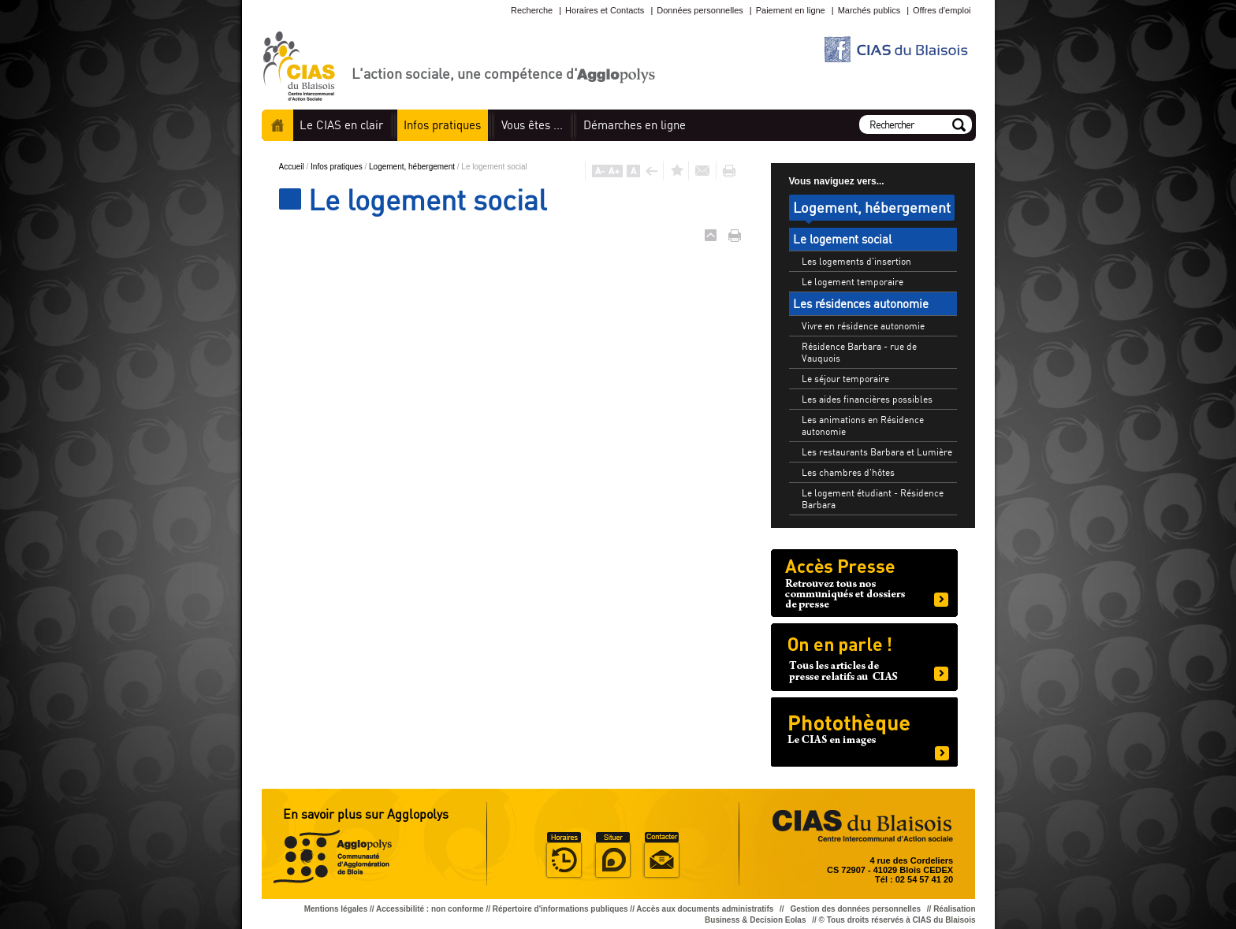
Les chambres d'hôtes (848, 472)
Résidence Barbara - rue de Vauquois (859, 352)
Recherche (532, 10)
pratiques (442, 124)
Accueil (277, 125)
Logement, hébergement (413, 166)
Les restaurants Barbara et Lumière (877, 452)
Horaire (564, 855)
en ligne (634, 124)
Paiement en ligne (790, 10)
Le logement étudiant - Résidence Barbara (873, 499)
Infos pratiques (337, 166)
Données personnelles (700, 10)
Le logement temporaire (852, 282)
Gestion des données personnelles (856, 909)
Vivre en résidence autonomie (863, 326)
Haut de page (711, 235)
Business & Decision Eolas (755, 920)
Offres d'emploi (941, 10)
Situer (612, 855)
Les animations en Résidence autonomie (863, 425)
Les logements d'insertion (856, 261)
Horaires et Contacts (604, 10)
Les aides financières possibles (867, 399)
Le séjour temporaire (845, 379)
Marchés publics (869, 10)
